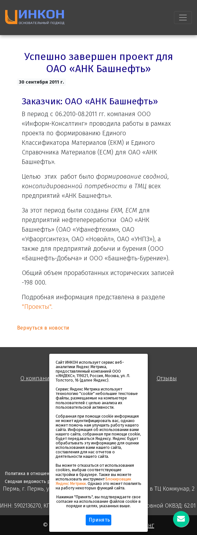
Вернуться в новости (43, 328)
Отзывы (167, 378)
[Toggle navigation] (183, 17)
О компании (36, 378)
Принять (99, 520)
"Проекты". (37, 306)
